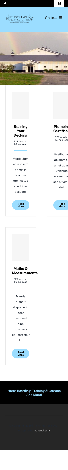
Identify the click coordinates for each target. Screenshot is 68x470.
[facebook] (5, 3)
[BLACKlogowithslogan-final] (19, 16)
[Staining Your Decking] (20, 105)
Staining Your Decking (21, 130)
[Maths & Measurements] (20, 247)
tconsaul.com (42, 430)
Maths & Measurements (25, 270)
